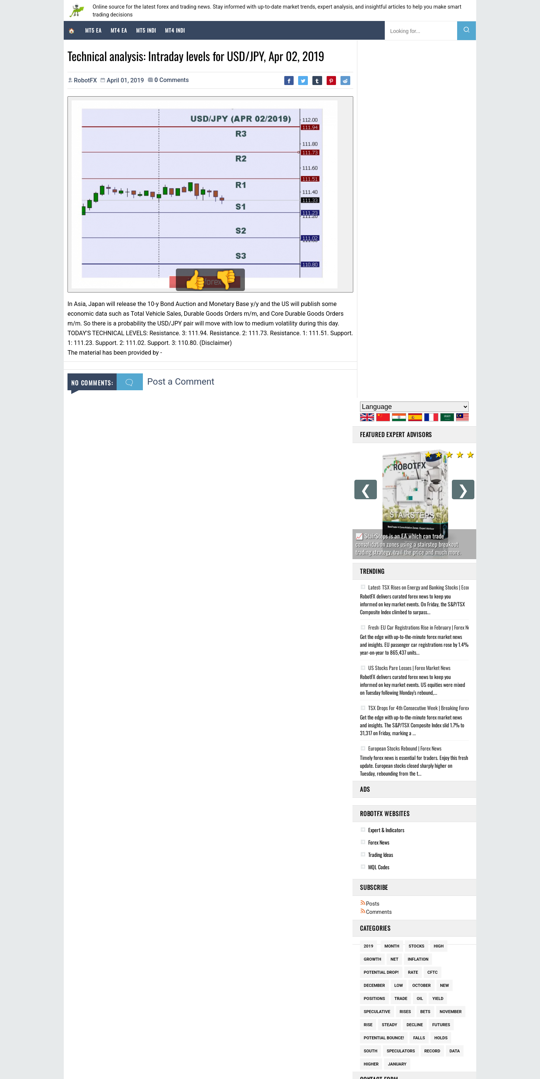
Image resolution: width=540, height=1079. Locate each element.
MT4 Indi (175, 30)
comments (171, 80)
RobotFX (194, 1061)
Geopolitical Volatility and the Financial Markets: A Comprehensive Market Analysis (161, 985)
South (370, 693)
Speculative (377, 654)
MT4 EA (119, 30)
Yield (437, 641)
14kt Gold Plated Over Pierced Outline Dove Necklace (267, 1008)
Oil (420, 641)
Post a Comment (180, 378)
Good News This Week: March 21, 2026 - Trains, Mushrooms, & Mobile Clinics (423, 977)
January (397, 706)
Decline (414, 667)
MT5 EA (93, 30)
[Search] (466, 30)
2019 (368, 589)
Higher (371, 706)
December (374, 628)
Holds (440, 680)
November (451, 654)
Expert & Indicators (386, 472)
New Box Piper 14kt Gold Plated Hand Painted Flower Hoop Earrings (281, 987)
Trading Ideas (380, 497)
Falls (419, 680)
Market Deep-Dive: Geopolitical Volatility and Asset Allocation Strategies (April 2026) (163, 996)
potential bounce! (384, 680)
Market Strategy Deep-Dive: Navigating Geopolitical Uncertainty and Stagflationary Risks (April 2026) (179, 1016)
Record (432, 693)
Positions (374, 641)
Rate (413, 615)
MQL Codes (378, 509)
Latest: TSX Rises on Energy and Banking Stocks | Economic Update (427, 230)
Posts (370, 546)
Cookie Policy (224, 1061)
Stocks (416, 589)
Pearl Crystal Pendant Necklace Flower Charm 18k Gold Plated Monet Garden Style (295, 998)
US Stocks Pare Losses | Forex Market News (405, 310)
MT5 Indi (146, 30)
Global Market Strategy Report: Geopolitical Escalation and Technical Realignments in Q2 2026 (173, 1027)
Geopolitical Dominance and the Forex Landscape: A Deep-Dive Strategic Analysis (159, 1006)
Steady (389, 667)
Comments (376, 555)
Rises (405, 654)
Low (398, 628)
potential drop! (381, 615)
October (421, 628)
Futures (441, 667)
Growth (372, 602)
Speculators (401, 693)
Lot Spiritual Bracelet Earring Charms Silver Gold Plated (270, 1018)
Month (391, 589)
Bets (425, 654)
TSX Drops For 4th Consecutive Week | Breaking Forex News (420, 351)
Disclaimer (256, 1061)
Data (455, 693)
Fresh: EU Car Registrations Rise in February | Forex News (417, 270)
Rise (368, 667)
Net (394, 602)
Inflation (418, 602)
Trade (401, 641)
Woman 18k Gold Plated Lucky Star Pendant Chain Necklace (274, 977)
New (444, 628)
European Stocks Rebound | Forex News (400, 391)
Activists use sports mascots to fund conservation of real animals (411, 1018)
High (439, 589)
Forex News (378, 485)
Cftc (433, 615)
